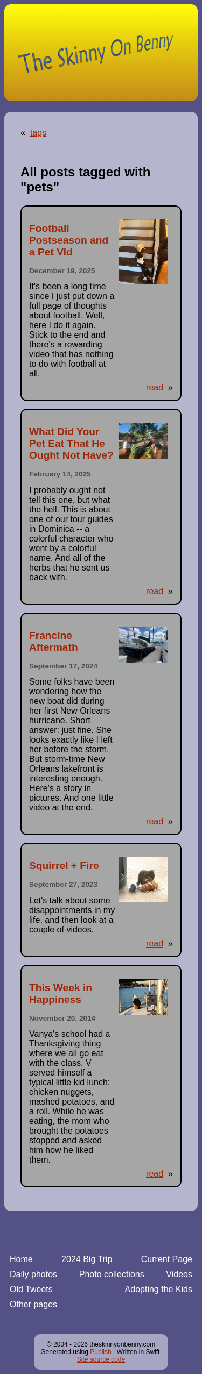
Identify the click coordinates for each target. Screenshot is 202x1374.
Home (21, 1259)
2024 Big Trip (86, 1259)
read (154, 387)
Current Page (166, 1259)
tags (38, 132)
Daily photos (33, 1274)
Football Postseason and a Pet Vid (68, 240)
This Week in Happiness (60, 993)
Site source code (101, 1359)
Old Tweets (31, 1289)
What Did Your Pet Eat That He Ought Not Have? (71, 443)
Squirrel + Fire (64, 865)
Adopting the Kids (158, 1289)
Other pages (33, 1304)
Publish (100, 1352)
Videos (179, 1274)
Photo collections (111, 1274)
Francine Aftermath (53, 641)
